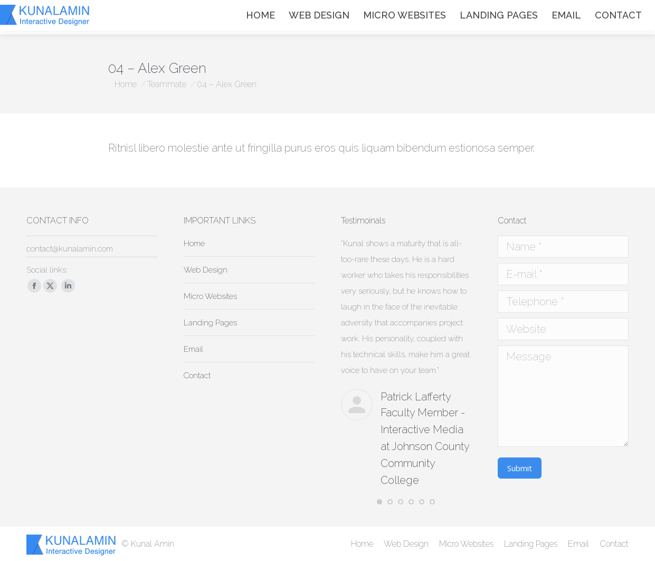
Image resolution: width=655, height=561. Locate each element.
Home (194, 243)
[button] (379, 501)
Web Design (205, 270)
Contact (197, 375)
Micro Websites (210, 296)
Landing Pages (210, 323)
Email (193, 349)
